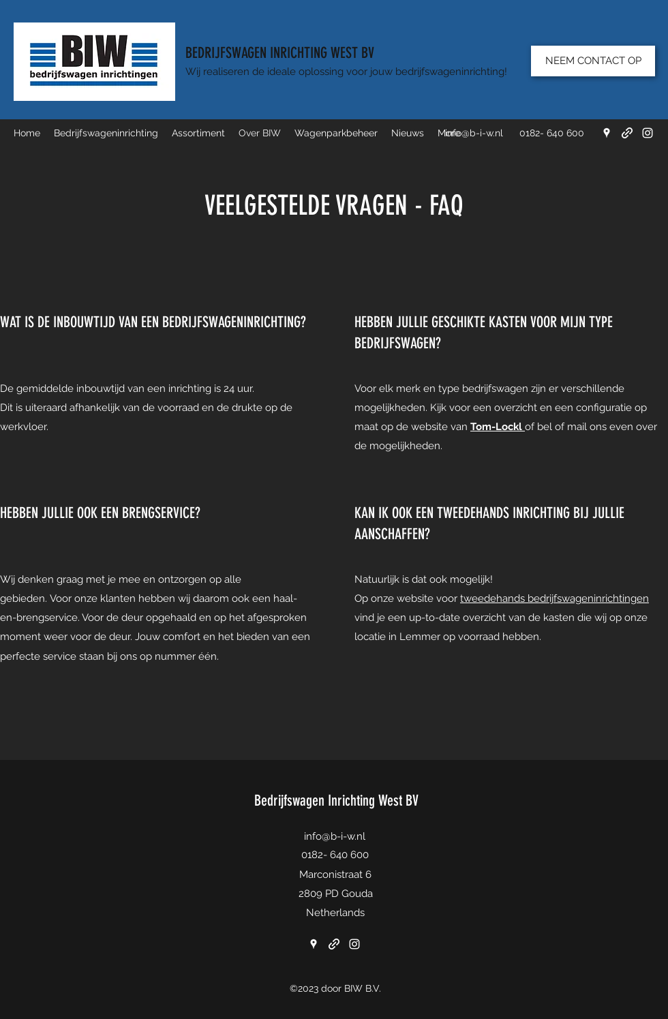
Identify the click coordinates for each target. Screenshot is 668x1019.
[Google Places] (606, 133)
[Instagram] (647, 133)
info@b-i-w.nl (474, 132)
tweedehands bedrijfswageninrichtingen (554, 598)
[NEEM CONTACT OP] (593, 61)
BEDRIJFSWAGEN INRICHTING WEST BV (279, 53)
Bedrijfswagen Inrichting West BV (336, 800)
